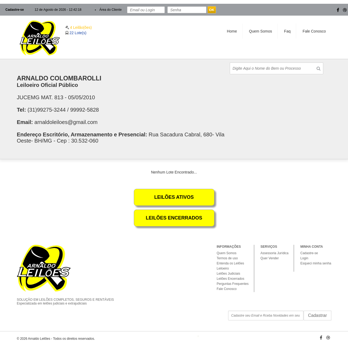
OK (211, 10)
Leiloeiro (223, 268)
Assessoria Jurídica (274, 253)
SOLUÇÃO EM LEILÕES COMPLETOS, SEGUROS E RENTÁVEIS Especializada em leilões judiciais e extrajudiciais (69, 297)
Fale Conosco (314, 31)
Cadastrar (317, 315)
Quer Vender (269, 258)
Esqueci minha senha (315, 263)
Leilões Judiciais (228, 273)
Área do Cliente (110, 10)
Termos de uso (227, 258)
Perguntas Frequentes (233, 284)
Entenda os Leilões (230, 263)
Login (304, 258)
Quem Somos (260, 31)
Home (232, 31)
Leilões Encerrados (230, 279)
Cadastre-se (14, 10)
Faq (287, 31)
